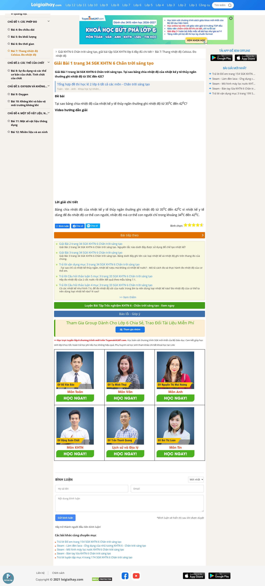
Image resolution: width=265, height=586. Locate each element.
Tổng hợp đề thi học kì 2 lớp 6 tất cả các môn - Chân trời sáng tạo (103, 84)
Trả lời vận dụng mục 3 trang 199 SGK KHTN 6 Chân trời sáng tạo (234, 93)
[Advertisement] (234, 149)
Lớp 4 (160, 5)
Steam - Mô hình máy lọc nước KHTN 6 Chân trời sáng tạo (90, 549)
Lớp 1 (193, 5)
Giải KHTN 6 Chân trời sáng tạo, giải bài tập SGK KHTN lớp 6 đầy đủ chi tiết (105, 52)
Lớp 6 (137, 5)
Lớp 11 (82, 5)
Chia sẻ (78, 226)
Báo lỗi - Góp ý (129, 314)
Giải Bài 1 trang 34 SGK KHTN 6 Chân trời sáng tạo (104, 63)
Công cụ (204, 5)
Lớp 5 (149, 5)
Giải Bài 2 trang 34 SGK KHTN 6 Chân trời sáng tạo (90, 244)
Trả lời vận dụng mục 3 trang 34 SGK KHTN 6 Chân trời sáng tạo (99, 264)
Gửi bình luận (65, 517)
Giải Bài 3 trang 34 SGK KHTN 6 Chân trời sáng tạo (90, 252)
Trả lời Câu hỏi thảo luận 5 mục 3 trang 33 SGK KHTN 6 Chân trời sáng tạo (105, 276)
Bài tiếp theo (162, 235)
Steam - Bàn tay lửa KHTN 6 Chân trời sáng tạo (84, 553)
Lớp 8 (115, 5)
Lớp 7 (126, 5)
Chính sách (58, 573)
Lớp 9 (104, 5)
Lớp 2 (182, 5)
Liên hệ (40, 573)
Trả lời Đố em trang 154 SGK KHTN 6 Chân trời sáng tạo (89, 541)
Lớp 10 (93, 5)
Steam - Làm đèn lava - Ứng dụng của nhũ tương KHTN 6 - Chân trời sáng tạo (101, 545)
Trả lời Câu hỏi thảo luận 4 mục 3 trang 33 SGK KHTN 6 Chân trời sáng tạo (105, 285)
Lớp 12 (70, 5)
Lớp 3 (171, 5)
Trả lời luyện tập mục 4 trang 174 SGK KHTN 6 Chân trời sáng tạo (94, 557)
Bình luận (62, 226)
